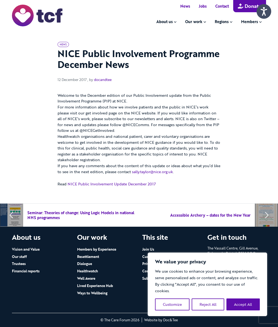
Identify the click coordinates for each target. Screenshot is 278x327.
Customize (172, 304)
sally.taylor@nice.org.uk (152, 172)
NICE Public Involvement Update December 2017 (112, 184)
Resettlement (88, 256)
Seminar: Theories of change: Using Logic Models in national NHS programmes (80, 215)
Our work (193, 21)
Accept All (243, 304)
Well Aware (86, 278)
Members (249, 21)
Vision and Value (26, 249)
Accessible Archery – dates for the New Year (210, 215)
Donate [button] (249, 6)
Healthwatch (87, 271)
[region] (207, 284)
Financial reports (26, 271)
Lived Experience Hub (95, 285)
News (185, 6)
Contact (222, 6)
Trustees (19, 263)
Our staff (19, 256)
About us (164, 21)
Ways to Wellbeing (92, 293)
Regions (222, 21)
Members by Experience (96, 249)
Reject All (208, 304)
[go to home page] (37, 15)
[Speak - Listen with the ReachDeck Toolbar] (264, 11)
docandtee (103, 79)
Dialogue (84, 263)
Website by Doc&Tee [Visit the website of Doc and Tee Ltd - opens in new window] (161, 319)
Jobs (203, 6)
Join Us (148, 249)
